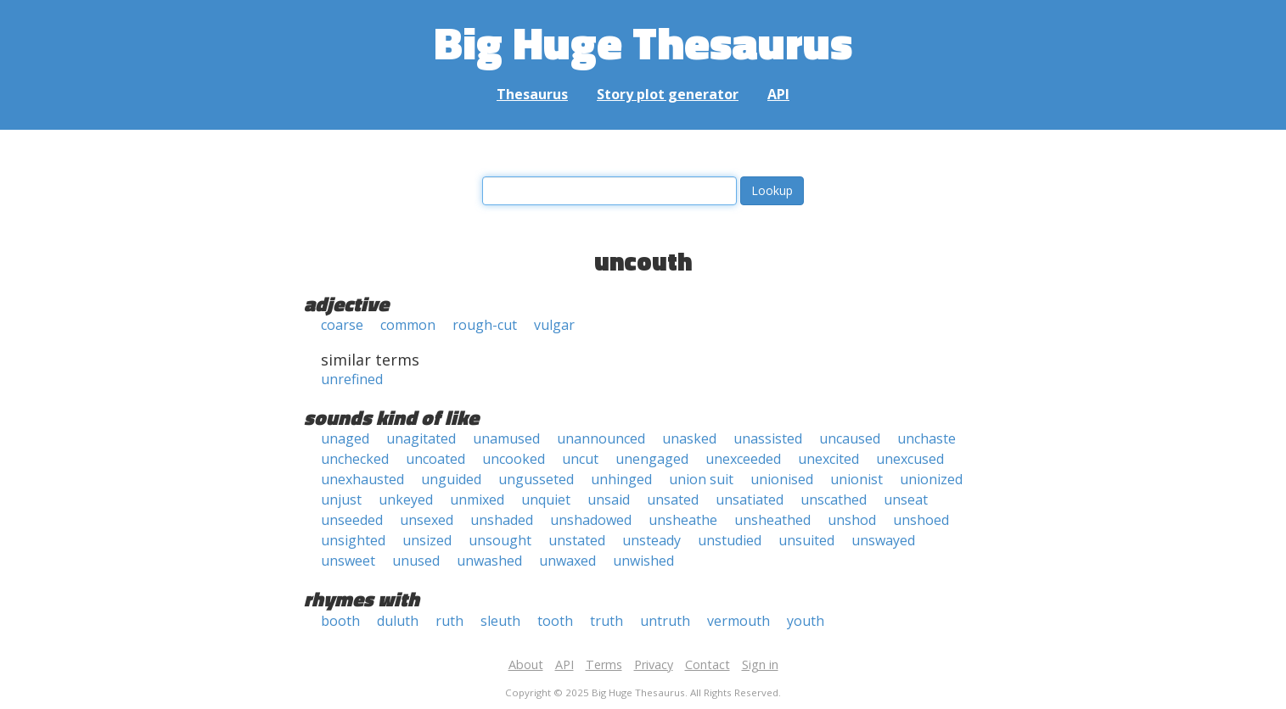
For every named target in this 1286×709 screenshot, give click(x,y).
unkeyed (406, 499)
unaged (345, 438)
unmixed (477, 499)
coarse (342, 324)
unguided (451, 479)
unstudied (729, 540)
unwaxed (567, 560)
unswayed (883, 540)
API (778, 94)
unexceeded (743, 458)
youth (805, 620)
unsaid (608, 499)
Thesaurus (532, 94)
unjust (341, 499)
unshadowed (591, 520)
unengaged (651, 458)
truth (606, 620)
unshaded (501, 520)
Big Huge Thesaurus (643, 42)
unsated (673, 499)
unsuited (806, 540)
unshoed (921, 520)
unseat (906, 499)
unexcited (828, 458)
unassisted (767, 438)
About (525, 664)
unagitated (421, 438)
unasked (689, 438)
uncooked (513, 458)
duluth (397, 620)
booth (340, 620)
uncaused (849, 438)
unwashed (489, 560)
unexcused (910, 458)
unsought (500, 540)
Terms (604, 664)
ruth (449, 620)
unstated (576, 540)
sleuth (500, 620)
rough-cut (484, 324)
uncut (580, 458)
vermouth (738, 620)
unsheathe (683, 520)
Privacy (653, 664)
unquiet (545, 499)
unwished (643, 560)
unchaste (926, 438)
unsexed (426, 520)
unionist (856, 479)
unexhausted (362, 479)
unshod (852, 520)
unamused (506, 438)
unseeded (352, 520)
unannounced (601, 438)
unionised (781, 479)
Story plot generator (667, 94)
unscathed (833, 499)
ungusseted (536, 479)
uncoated (435, 458)
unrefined (352, 379)
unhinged (621, 479)
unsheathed (772, 520)
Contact (707, 664)
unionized (931, 479)
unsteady (651, 540)
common (407, 324)
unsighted (353, 540)
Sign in (760, 664)
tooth (555, 620)
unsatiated (749, 499)
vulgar (554, 324)
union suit (701, 479)
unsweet (348, 560)
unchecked (355, 458)
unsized (427, 540)
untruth (665, 620)
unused (416, 560)
